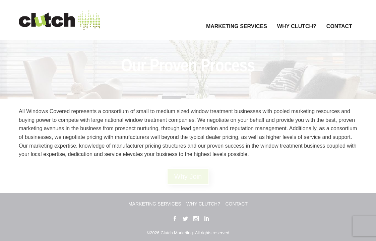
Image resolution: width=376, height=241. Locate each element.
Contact (339, 17)
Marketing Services (236, 17)
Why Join (188, 175)
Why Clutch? (296, 17)
